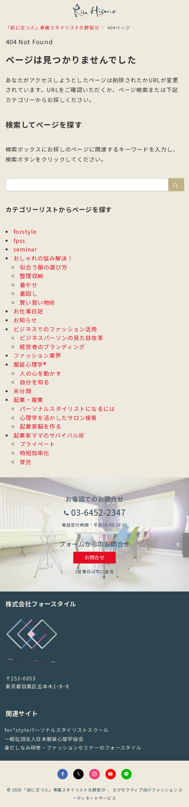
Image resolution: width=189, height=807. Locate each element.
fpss (19, 240)
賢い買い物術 (38, 302)
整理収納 (32, 276)
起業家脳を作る (41, 426)
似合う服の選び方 (43, 267)
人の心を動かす (41, 373)
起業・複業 (28, 399)
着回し (29, 293)
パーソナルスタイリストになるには (67, 408)
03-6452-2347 (98, 512)
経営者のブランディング (52, 346)
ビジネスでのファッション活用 (55, 329)
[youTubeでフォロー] (110, 774)
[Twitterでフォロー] (78, 774)
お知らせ (25, 320)
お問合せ (94, 557)
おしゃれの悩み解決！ (43, 258)
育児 (26, 462)
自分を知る (34, 382)
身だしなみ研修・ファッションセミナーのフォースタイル (72, 747)
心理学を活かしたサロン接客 (58, 417)
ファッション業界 (37, 355)
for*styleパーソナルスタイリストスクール (56, 729)
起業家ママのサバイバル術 (49, 435)
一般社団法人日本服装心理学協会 (44, 738)
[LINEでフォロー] (126, 774)
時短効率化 (34, 453)
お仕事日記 (28, 311)
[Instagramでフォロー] (94, 774)
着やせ (29, 285)
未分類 (22, 391)
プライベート (38, 444)
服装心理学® (30, 364)
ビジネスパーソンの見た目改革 (61, 337)
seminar (25, 249)
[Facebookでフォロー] (62, 774)
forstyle (25, 231)
